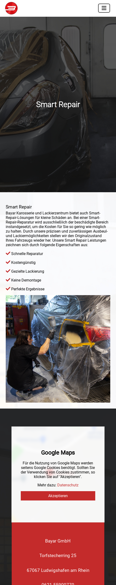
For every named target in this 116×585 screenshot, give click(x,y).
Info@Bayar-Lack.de (58, 475)
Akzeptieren (58, 372)
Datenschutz (68, 361)
